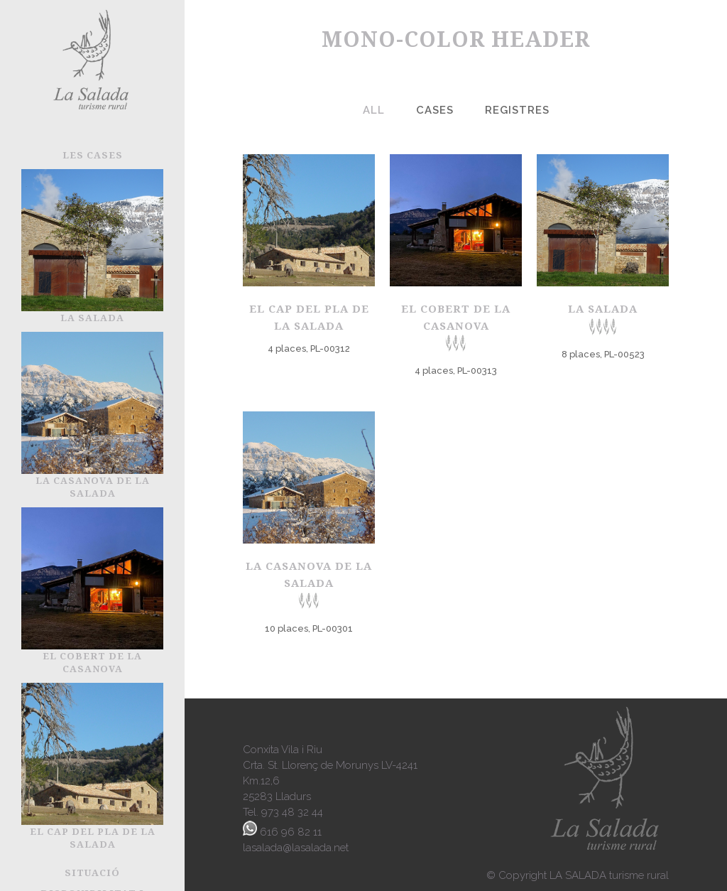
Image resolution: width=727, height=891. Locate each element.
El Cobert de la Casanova (455, 326)
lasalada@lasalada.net (296, 847)
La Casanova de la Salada (309, 583)
